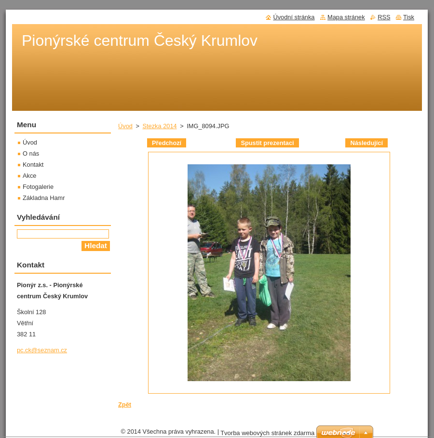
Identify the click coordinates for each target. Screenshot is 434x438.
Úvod (125, 126)
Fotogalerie (38, 186)
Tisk (408, 17)
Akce (29, 175)
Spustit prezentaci (267, 142)
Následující (366, 142)
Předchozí (166, 142)
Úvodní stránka (293, 17)
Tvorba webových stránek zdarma (267, 433)
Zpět (124, 404)
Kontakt (33, 164)
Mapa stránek (346, 17)
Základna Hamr (44, 197)
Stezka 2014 (159, 126)
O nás (31, 153)
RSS (384, 17)
